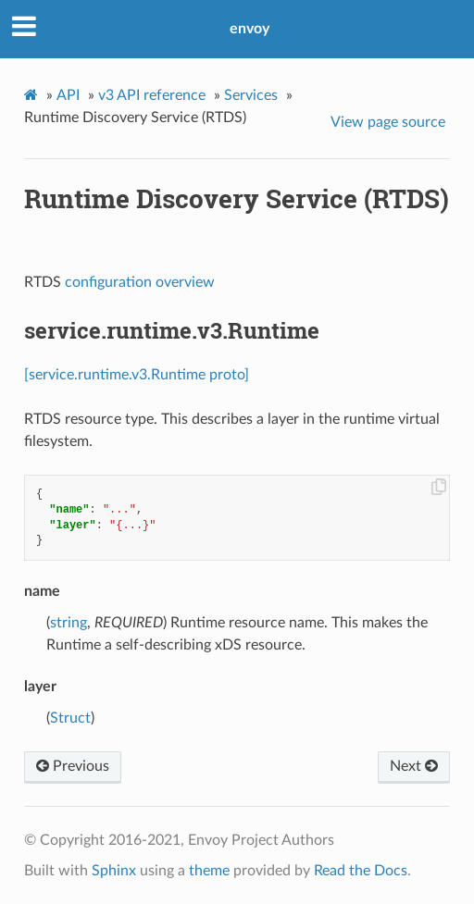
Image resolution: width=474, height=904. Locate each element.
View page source (388, 122)
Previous (72, 766)
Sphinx (114, 870)
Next (414, 766)
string (68, 622)
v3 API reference (152, 95)
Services (251, 95)
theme (209, 870)
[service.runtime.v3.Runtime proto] (136, 374)
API (68, 95)
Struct (70, 718)
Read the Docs (360, 870)
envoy (249, 28)
